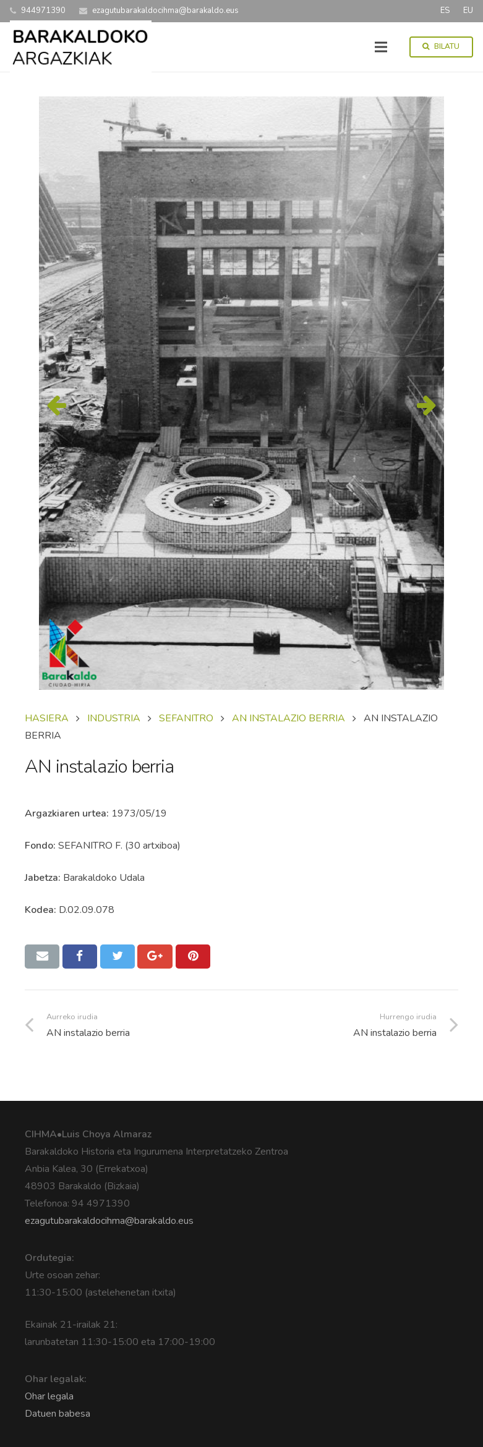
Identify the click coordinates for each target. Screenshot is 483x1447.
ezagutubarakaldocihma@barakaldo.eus (109, 1221)
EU (468, 10)
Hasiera (47, 718)
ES (445, 10)
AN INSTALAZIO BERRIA (288, 718)
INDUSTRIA (113, 718)
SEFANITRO (186, 718)
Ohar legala (49, 1396)
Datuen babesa (57, 1413)
